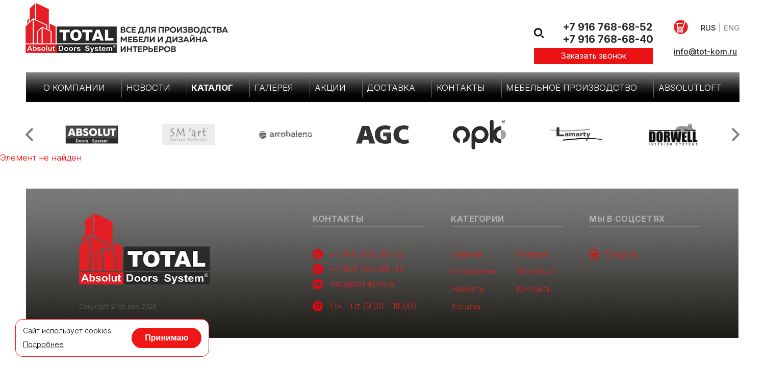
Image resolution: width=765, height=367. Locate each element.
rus (708, 28)
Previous (29, 134)
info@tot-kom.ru (705, 51)
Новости (148, 88)
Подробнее (43, 344)
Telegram (614, 254)
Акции (330, 88)
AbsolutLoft (690, 88)
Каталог (212, 88)
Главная (466, 254)
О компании (74, 88)
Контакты (461, 88)
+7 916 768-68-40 (608, 39)
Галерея (273, 88)
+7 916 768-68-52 (607, 27)
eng (732, 28)
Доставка (391, 88)
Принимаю (167, 337)
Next (736, 134)
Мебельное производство (571, 88)
